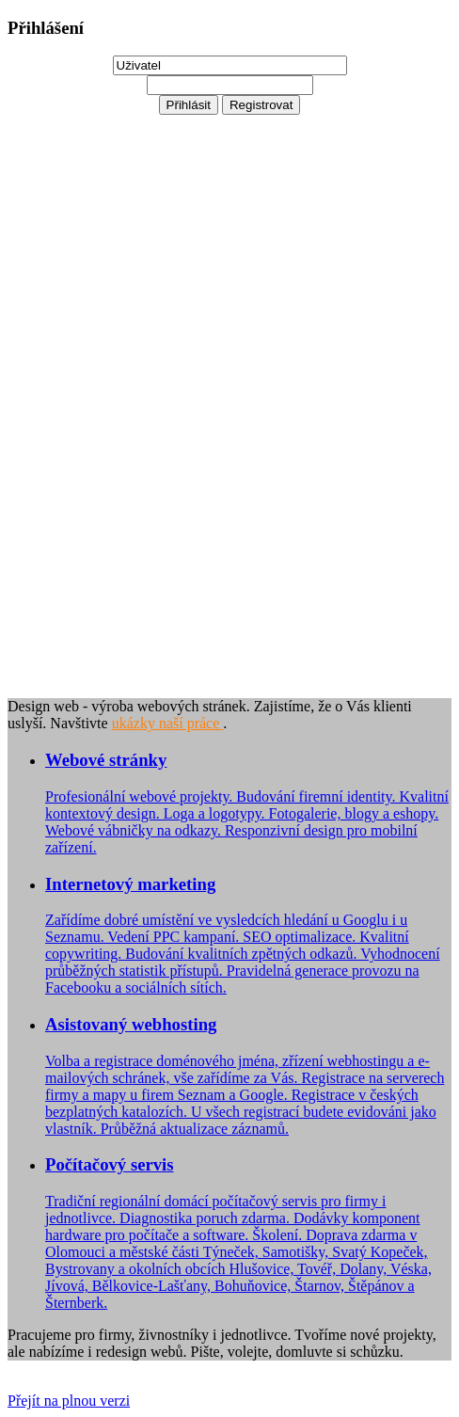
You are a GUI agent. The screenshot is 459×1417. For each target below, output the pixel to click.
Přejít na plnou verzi (69, 1401)
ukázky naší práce (168, 723)
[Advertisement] (83, 397)
